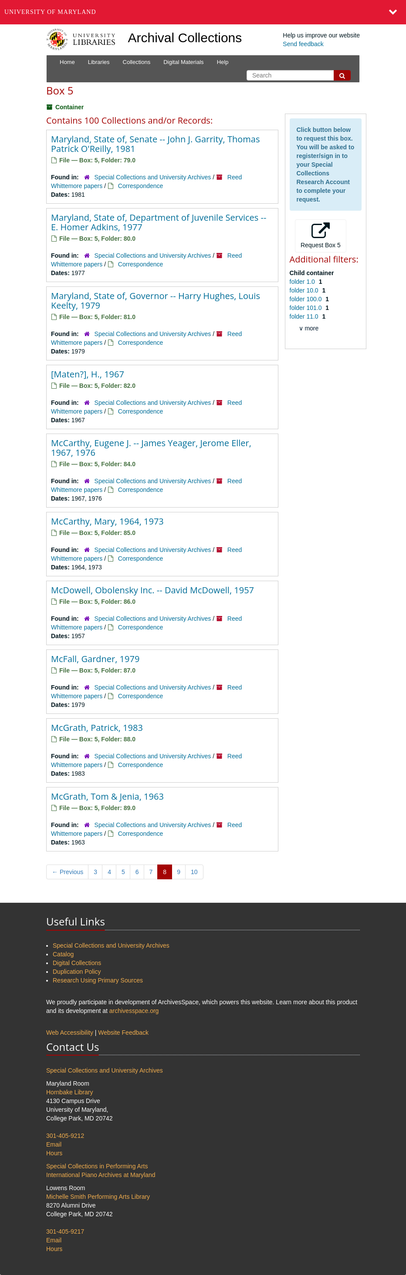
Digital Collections (77, 962)
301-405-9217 (65, 1231)
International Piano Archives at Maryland (101, 1174)
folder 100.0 (307, 299)
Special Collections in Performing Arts (97, 1166)
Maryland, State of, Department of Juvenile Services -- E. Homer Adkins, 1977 (158, 222)
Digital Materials (183, 62)
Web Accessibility (69, 1032)
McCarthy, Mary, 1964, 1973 (107, 521)
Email (53, 1144)
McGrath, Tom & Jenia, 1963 (107, 796)
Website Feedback (123, 1032)
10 (194, 871)
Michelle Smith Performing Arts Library (98, 1196)
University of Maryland (50, 12)
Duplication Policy (77, 971)
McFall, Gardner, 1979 (95, 659)
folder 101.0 (307, 307)
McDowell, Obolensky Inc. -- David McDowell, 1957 (152, 590)
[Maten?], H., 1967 (87, 374)
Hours (54, 1153)
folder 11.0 (305, 316)
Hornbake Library (69, 1092)
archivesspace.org (134, 1010)
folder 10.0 (305, 290)
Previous (67, 871)
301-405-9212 (65, 1135)
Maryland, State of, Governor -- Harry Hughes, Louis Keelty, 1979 (155, 300)
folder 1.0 (303, 281)
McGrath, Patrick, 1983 (97, 727)
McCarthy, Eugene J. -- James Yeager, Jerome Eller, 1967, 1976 (151, 447)
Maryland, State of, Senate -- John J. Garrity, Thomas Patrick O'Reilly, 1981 (155, 144)
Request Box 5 (321, 235)
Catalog (63, 954)
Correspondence (140, 185)
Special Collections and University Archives (153, 177)
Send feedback (303, 43)
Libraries (99, 62)
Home (67, 62)
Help (223, 62)
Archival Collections (185, 37)
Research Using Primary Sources (98, 980)
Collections (137, 62)
